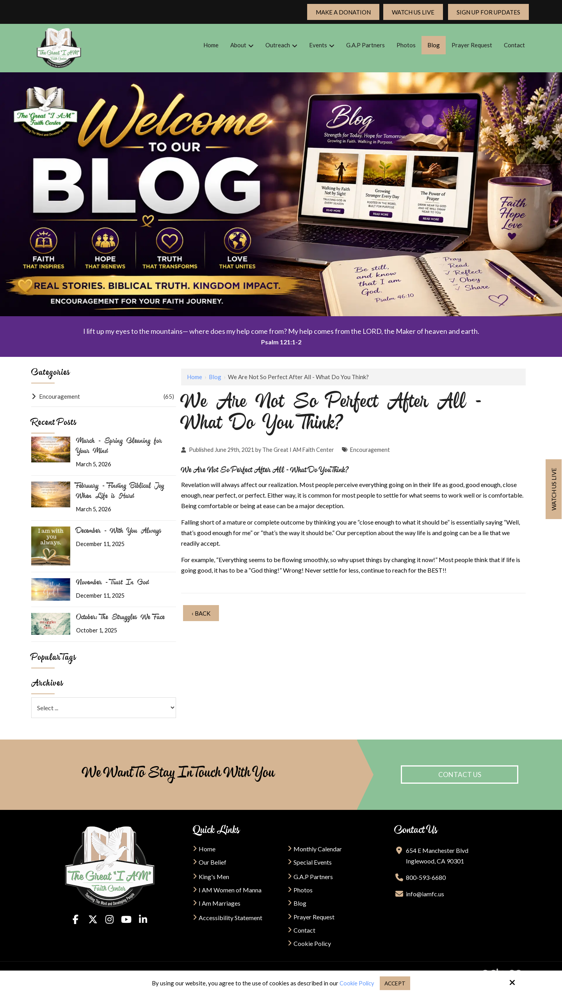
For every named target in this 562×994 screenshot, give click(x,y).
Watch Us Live (413, 12)
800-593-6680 (426, 877)
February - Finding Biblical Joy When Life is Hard (120, 492)
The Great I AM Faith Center (298, 449)
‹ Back (201, 613)
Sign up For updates (488, 12)
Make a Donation (343, 12)
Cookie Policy (356, 983)
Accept (395, 983)
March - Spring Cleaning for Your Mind (119, 447)
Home (194, 376)
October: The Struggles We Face (120, 618)
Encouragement (370, 449)
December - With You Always (119, 532)
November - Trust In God (112, 583)
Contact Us (459, 774)
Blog (215, 376)
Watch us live (553, 489)
